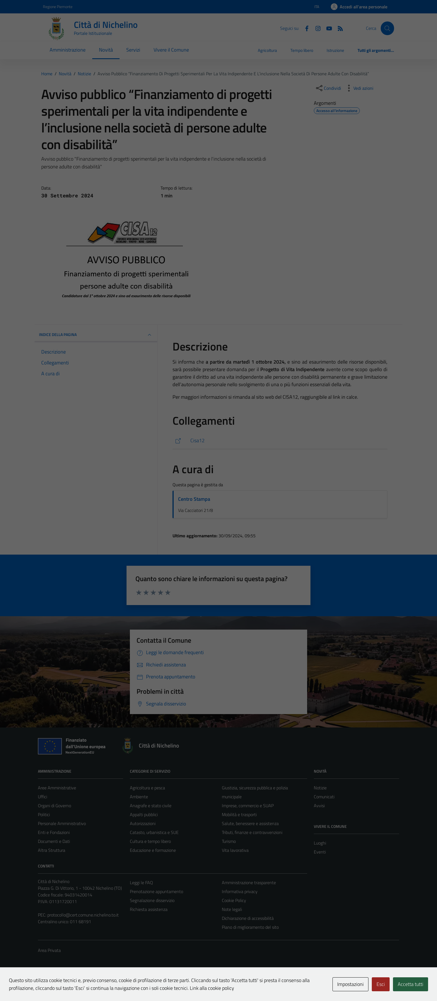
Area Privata (49, 950)
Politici (44, 814)
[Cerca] (387, 28)
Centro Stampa (194, 499)
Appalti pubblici (144, 814)
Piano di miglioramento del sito (250, 927)
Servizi (133, 50)
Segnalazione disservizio (152, 900)
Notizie (320, 787)
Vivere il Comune (171, 50)
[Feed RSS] (338, 28)
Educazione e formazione (153, 850)
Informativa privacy (240, 891)
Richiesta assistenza (148, 909)
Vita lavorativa (235, 850)
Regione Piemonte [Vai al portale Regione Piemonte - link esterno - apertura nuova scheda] (57, 6)
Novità (106, 50)
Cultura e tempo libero (150, 841)
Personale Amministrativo (62, 823)
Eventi (320, 851)
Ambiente (139, 796)
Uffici (42, 796)
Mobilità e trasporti (239, 814)
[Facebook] (304, 28)
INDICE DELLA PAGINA (96, 335)
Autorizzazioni (143, 823)
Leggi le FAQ (141, 882)
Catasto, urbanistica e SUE (154, 832)
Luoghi (320, 843)
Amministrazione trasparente (249, 882)
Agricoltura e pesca (147, 787)
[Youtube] (326, 28)
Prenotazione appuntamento (156, 891)
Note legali (232, 909)
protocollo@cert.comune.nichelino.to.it (83, 914)
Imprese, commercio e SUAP (248, 805)
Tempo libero (301, 50)
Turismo (229, 841)
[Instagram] (315, 28)
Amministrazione (68, 50)
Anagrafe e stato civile (150, 805)
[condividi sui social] (328, 88)
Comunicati (324, 796)
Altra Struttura (51, 850)
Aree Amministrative (57, 787)
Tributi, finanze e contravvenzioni (252, 832)
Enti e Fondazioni (54, 832)
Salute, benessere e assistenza (250, 823)
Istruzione (335, 50)
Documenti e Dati (54, 841)
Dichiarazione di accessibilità (248, 918)
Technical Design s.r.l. (76, 985)
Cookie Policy (234, 900)
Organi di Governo (54, 805)
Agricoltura (267, 50)
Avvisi (319, 805)
